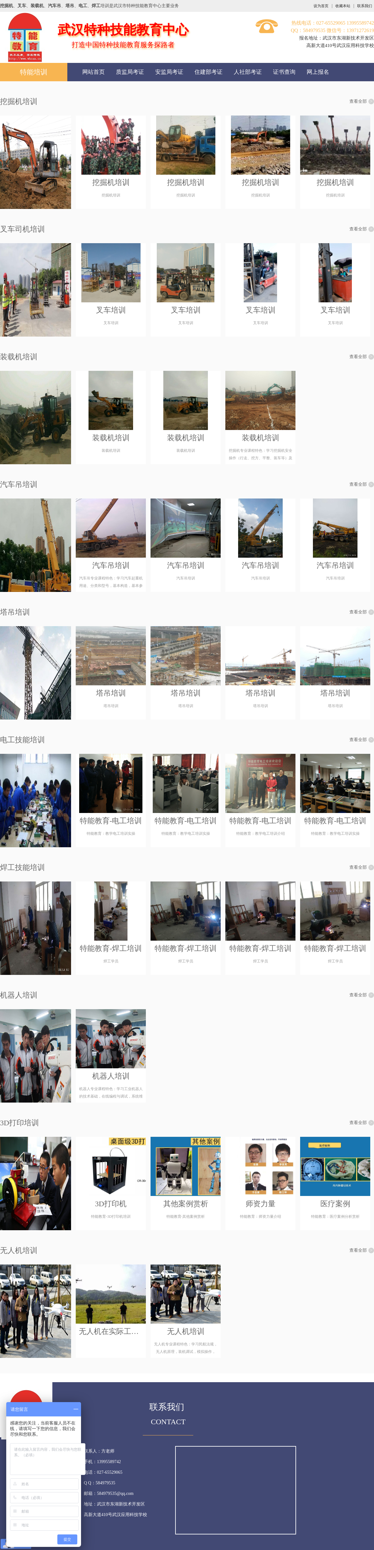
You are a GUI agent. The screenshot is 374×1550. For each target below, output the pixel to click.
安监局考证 (169, 72)
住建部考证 (208, 72)
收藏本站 (342, 6)
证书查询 (284, 72)
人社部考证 (248, 72)
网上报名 (318, 72)
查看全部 (361, 101)
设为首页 (321, 6)
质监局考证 (130, 72)
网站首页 (93, 72)
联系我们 (364, 6)
